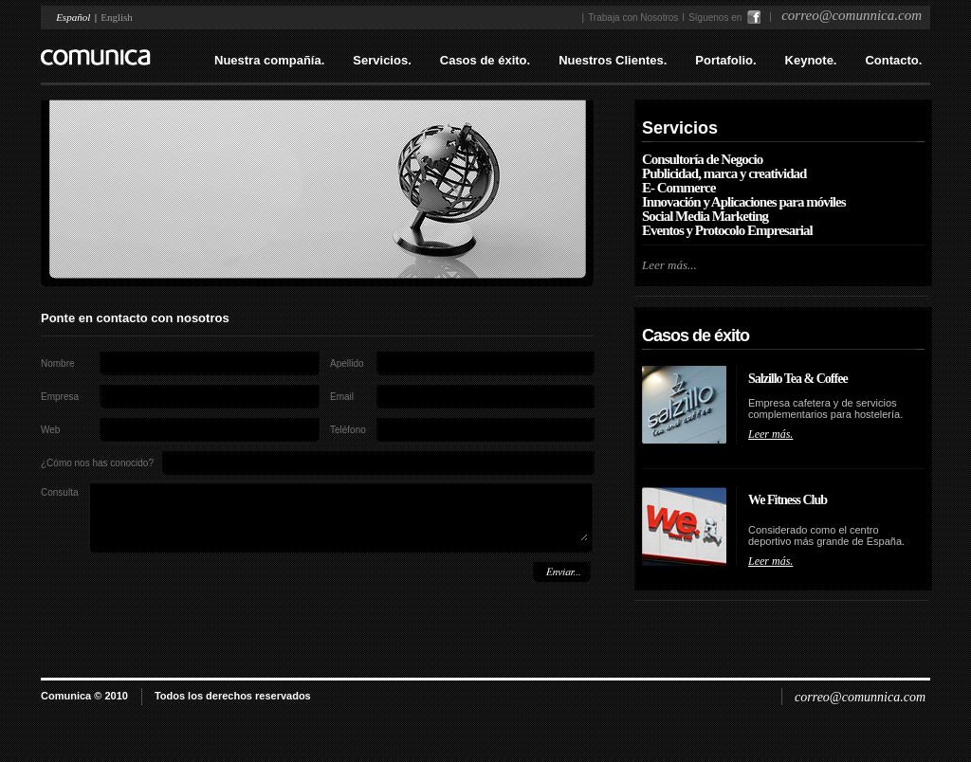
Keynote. (811, 60)
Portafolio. (725, 60)
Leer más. (770, 434)
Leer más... (669, 265)
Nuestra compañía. (269, 60)
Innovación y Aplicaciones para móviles (744, 201)
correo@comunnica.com (860, 697)
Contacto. (893, 60)
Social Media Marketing (705, 216)
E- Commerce (678, 187)
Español (73, 17)
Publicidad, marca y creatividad (724, 173)
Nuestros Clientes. (613, 60)
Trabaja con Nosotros (633, 17)
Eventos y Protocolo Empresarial (727, 230)
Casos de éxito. (485, 60)
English (117, 17)
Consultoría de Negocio (702, 159)
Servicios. (382, 60)
